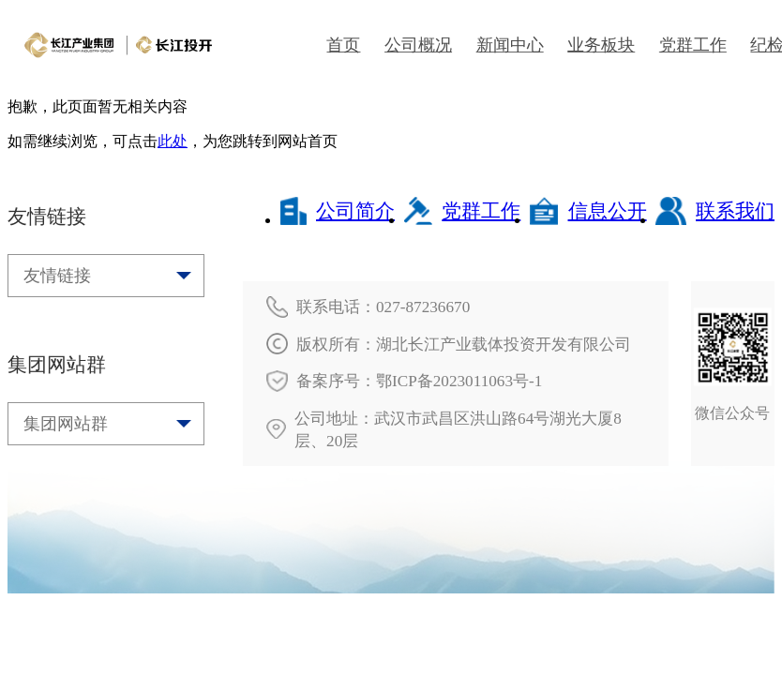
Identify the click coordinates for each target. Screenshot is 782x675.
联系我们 (714, 211)
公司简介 (337, 211)
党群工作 (462, 211)
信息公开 (588, 211)
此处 (173, 141)
